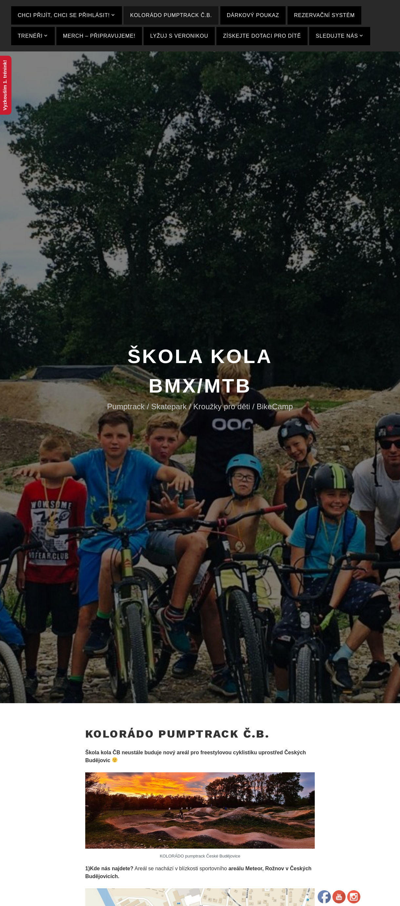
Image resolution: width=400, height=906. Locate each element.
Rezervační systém (324, 15)
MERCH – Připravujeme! (99, 36)
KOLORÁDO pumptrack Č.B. (171, 15)
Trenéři (30, 36)
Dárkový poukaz (253, 15)
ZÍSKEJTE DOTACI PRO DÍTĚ (262, 36)
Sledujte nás (337, 36)
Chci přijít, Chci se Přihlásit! (64, 15)
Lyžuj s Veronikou (179, 36)
